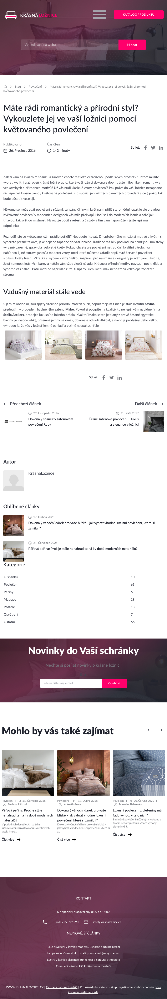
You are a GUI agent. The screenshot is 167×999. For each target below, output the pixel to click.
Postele (9, 607)
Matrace (10, 599)
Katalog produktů (139, 14)
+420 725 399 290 (66, 922)
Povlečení (35, 86)
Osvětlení (11, 614)
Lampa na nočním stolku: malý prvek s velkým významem (83, 953)
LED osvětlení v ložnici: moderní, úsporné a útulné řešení (83, 947)
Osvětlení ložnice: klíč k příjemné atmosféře (83, 966)
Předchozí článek (25, 404)
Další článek (146, 404)
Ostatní (9, 622)
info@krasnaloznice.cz (107, 922)
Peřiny (8, 592)
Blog (18, 86)
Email (83, 674)
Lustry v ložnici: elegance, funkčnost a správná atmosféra (83, 959)
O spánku (11, 577)
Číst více (8, 839)
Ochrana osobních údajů (61, 987)
